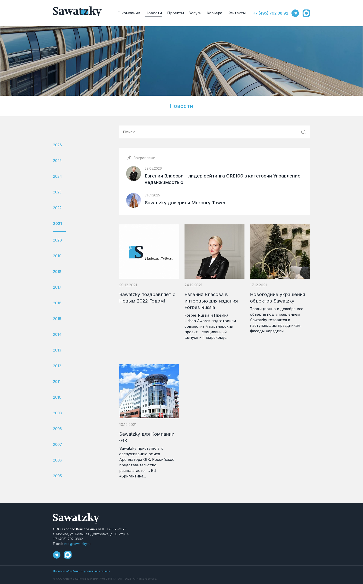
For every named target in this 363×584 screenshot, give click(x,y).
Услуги (195, 13)
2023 (57, 192)
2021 (57, 223)
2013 (57, 350)
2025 (57, 160)
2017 (57, 287)
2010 (57, 397)
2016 (57, 303)
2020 (57, 240)
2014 (57, 334)
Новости (153, 13)
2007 (57, 444)
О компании (129, 13)
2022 (57, 207)
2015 (57, 318)
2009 (57, 413)
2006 (57, 460)
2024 (57, 176)
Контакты (237, 13)
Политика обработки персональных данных (81, 571)
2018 (57, 271)
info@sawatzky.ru (77, 544)
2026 (57, 145)
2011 (57, 381)
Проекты (175, 13)
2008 (57, 428)
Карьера (214, 13)
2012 (57, 366)
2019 (57, 256)
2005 (57, 476)
